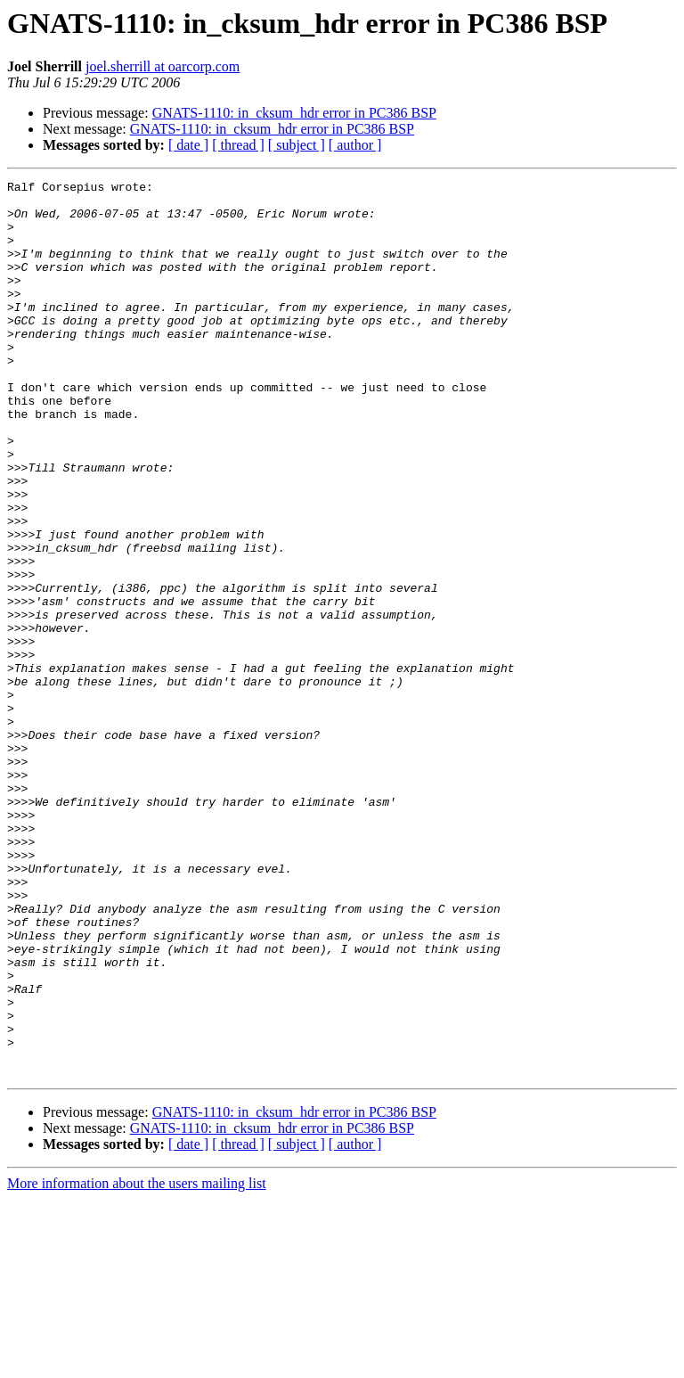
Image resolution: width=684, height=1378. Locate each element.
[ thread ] (238, 144)
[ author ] (355, 144)
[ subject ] (296, 144)
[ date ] (188, 144)
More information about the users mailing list (136, 1362)
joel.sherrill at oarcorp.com (163, 66)
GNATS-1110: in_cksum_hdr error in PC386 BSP (294, 112)
